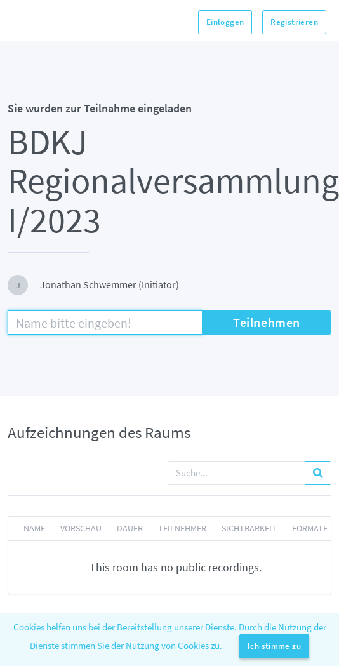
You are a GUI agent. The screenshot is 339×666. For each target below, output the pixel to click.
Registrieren (294, 22)
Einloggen (225, 22)
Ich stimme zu (274, 646)
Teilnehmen (266, 322)
